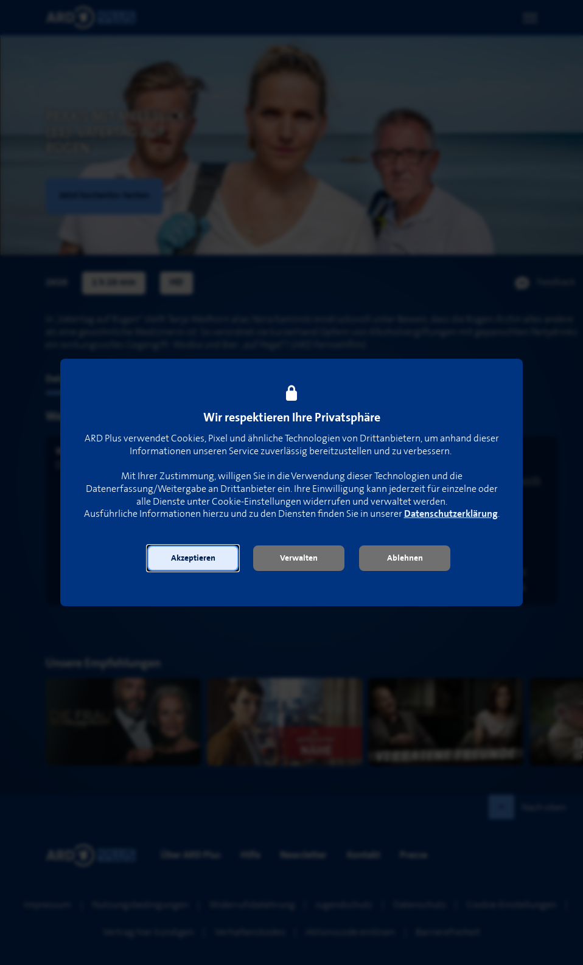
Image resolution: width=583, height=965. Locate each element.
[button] (193, 558)
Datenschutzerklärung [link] (451, 514)
